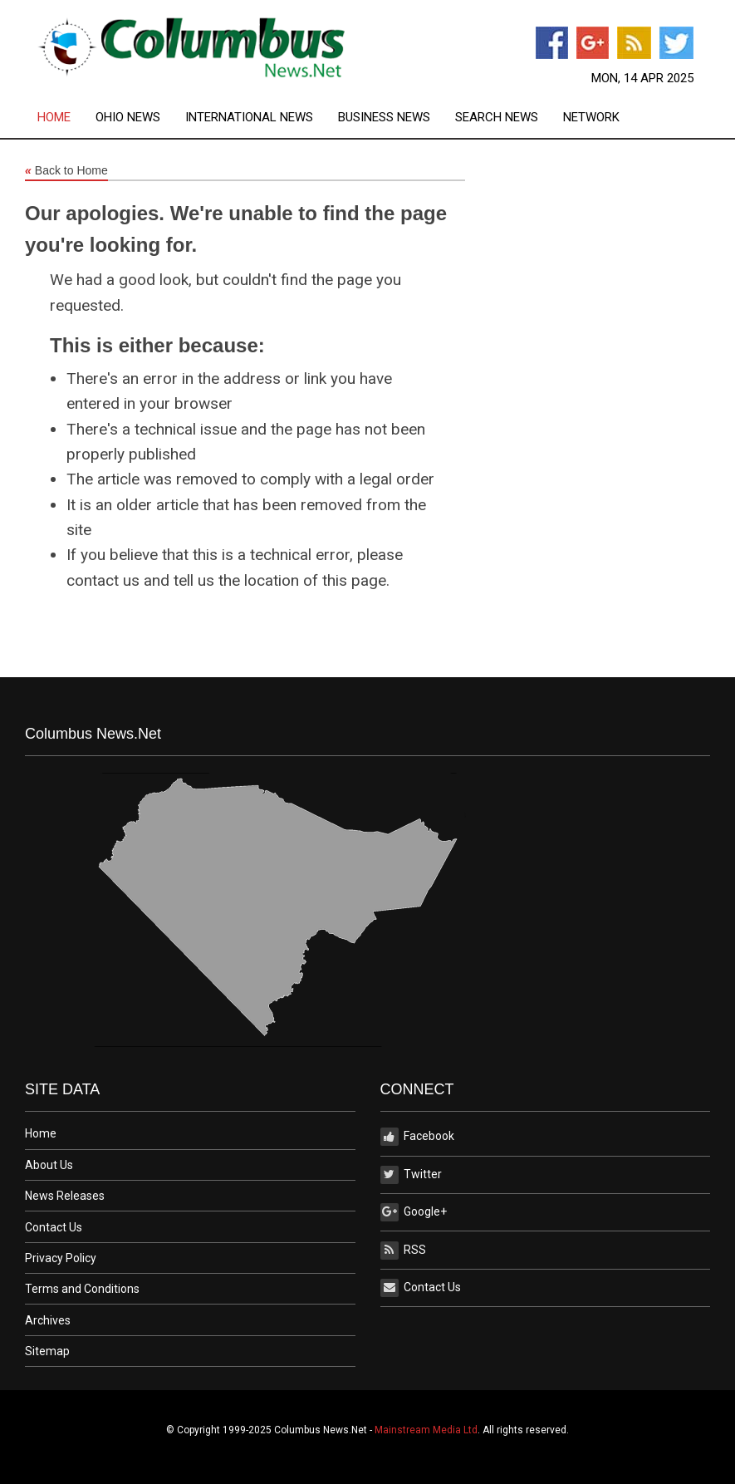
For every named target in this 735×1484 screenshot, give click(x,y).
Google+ (413, 1212)
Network (591, 117)
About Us (49, 1165)
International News (249, 117)
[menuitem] (66, 117)
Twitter (411, 1175)
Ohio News (128, 117)
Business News (384, 117)
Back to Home (66, 171)
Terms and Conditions (82, 1288)
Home (54, 117)
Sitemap (47, 1351)
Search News (496, 117)
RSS (403, 1250)
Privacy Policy (60, 1258)
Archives (48, 1320)
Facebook (417, 1137)
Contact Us (53, 1227)
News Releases (65, 1195)
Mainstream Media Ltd (426, 1430)
